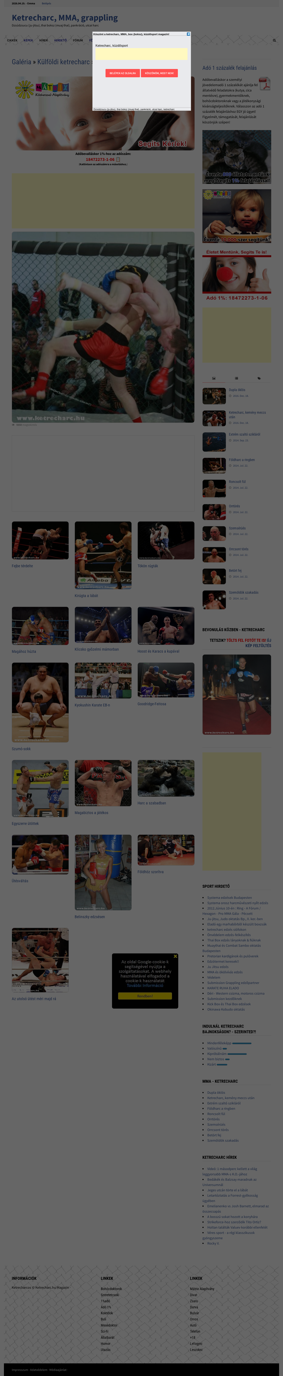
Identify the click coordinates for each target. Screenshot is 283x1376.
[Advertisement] (141, 54)
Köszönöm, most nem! (159, 73)
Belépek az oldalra (123, 73)
